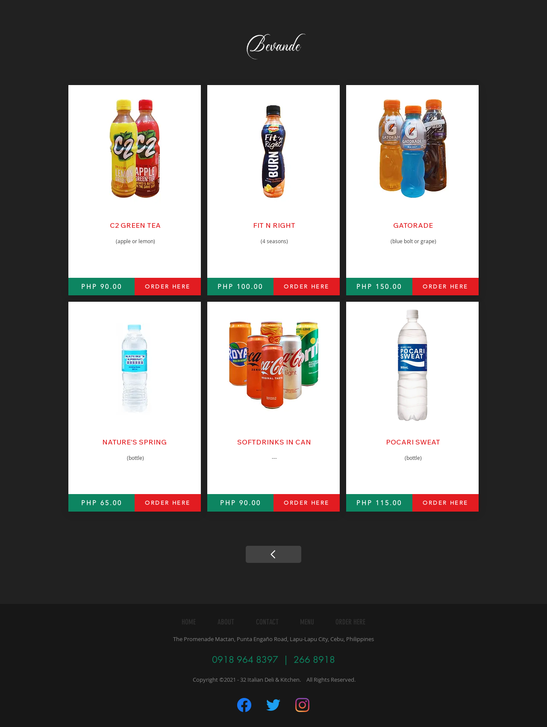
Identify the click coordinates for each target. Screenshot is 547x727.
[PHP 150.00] (379, 286)
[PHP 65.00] (101, 503)
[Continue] (273, 554)
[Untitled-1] (244, 705)
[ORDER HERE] (168, 286)
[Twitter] (273, 705)
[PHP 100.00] (240, 286)
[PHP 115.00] (379, 503)
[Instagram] (302, 705)
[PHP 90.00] (101, 286)
